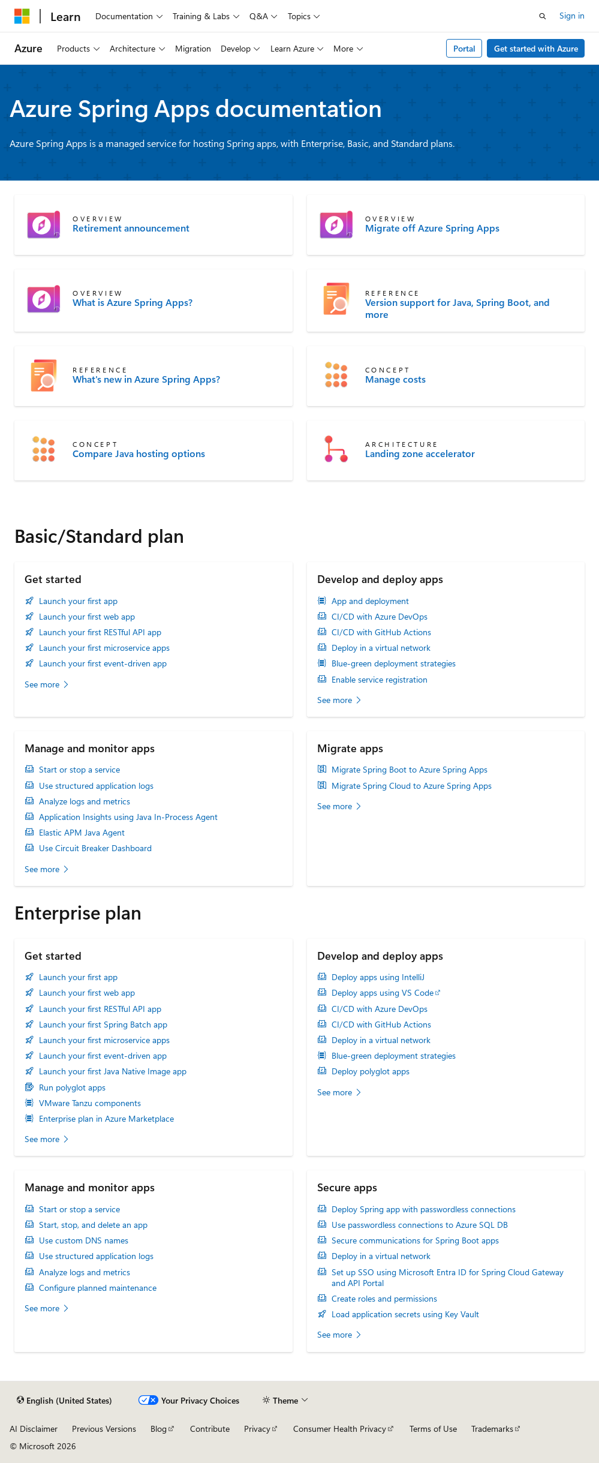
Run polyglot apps (72, 1087)
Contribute (210, 1428)
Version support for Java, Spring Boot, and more (457, 308)
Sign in (572, 15)
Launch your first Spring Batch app (103, 1024)
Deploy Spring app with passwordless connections (424, 1209)
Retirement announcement (131, 228)
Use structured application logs (96, 785)
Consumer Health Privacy (339, 1428)
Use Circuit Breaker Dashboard (95, 848)
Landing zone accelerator (420, 453)
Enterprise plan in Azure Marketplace (106, 1118)
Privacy (257, 1428)
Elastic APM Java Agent (82, 832)
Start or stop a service (79, 769)
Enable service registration (380, 679)
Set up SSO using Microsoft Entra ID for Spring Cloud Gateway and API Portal (448, 1277)
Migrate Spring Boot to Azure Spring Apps (409, 769)
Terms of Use (433, 1428)
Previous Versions (104, 1428)
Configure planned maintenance (97, 1287)
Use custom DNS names (83, 1240)
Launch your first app (78, 601)
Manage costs (395, 379)
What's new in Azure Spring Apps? (146, 379)
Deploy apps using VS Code (383, 992)
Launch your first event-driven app (103, 663)
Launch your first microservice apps (104, 647)
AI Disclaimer (34, 1428)
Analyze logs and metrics (84, 801)
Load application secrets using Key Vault (405, 1314)
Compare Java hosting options (139, 453)
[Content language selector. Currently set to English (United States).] (64, 1400)
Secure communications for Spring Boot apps (415, 1240)
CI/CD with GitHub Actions (381, 632)
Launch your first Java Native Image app (112, 1071)
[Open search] (543, 16)
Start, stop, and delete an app (93, 1224)
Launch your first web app (87, 616)
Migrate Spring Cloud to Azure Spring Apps (412, 785)
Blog (158, 1428)
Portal (464, 48)
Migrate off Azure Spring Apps (432, 228)
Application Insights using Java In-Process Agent (128, 817)
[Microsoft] (22, 16)
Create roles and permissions (384, 1298)
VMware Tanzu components (90, 1103)
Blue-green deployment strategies (394, 663)
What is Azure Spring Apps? (132, 302)
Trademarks (492, 1428)
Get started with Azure (536, 48)
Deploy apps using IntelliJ (378, 977)
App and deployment (370, 601)
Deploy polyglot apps (371, 1071)
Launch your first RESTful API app (100, 632)
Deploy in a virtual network (381, 647)
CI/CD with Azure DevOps (380, 616)
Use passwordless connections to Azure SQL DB (420, 1224)
